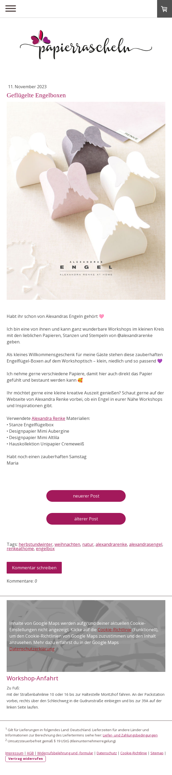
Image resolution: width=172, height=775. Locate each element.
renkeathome (20, 548)
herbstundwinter (35, 544)
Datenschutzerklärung (32, 649)
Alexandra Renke (48, 418)
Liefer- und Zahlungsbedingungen (130, 735)
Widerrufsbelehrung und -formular (65, 753)
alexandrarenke (111, 544)
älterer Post (86, 519)
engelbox (45, 548)
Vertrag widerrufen (25, 758)
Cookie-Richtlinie (114, 630)
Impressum (14, 753)
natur (87, 544)
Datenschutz (107, 753)
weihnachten (67, 544)
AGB (30, 753)
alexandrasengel (145, 544)
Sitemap (156, 753)
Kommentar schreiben (34, 568)
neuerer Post (86, 496)
